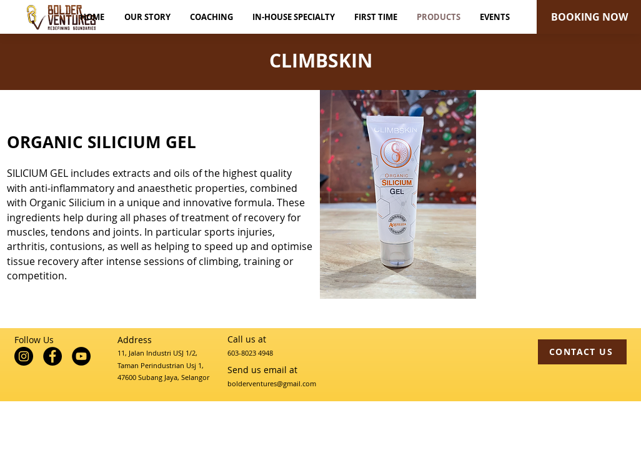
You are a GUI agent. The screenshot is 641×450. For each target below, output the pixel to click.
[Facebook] (52, 356)
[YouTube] (81, 356)
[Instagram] (23, 356)
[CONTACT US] (582, 351)
